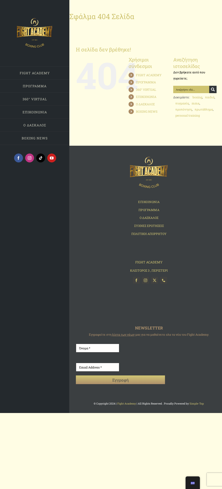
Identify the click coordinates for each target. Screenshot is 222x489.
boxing (197, 97)
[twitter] (154, 280)
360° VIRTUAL (146, 90)
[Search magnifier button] (213, 89)
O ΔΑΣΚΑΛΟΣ (149, 218)
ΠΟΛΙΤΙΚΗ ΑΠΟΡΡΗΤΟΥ (148, 234)
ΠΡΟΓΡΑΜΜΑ (146, 82)
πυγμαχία (182, 103)
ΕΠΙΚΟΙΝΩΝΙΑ (146, 97)
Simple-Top (196, 403)
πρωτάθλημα (204, 109)
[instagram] (145, 280)
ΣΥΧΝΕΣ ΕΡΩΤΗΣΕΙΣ (149, 226)
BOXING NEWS (146, 111)
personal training (187, 115)
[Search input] (191, 89)
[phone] (163, 280)
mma (195, 103)
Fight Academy (126, 403)
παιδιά (209, 97)
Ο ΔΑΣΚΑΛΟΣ (145, 104)
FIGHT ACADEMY (149, 75)
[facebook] (136, 280)
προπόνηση (183, 109)
